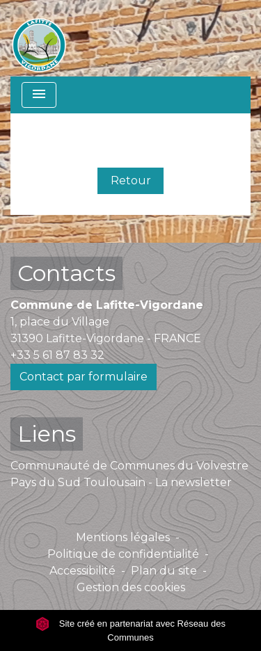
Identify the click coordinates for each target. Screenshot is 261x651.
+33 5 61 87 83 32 (57, 355)
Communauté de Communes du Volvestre (129, 465)
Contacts (66, 273)
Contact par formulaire (83, 376)
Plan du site (164, 570)
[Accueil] (39, 38)
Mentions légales (123, 537)
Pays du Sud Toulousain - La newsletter (121, 482)
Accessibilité (82, 570)
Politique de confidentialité (123, 554)
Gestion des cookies (131, 587)
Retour (131, 180)
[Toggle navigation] (39, 95)
